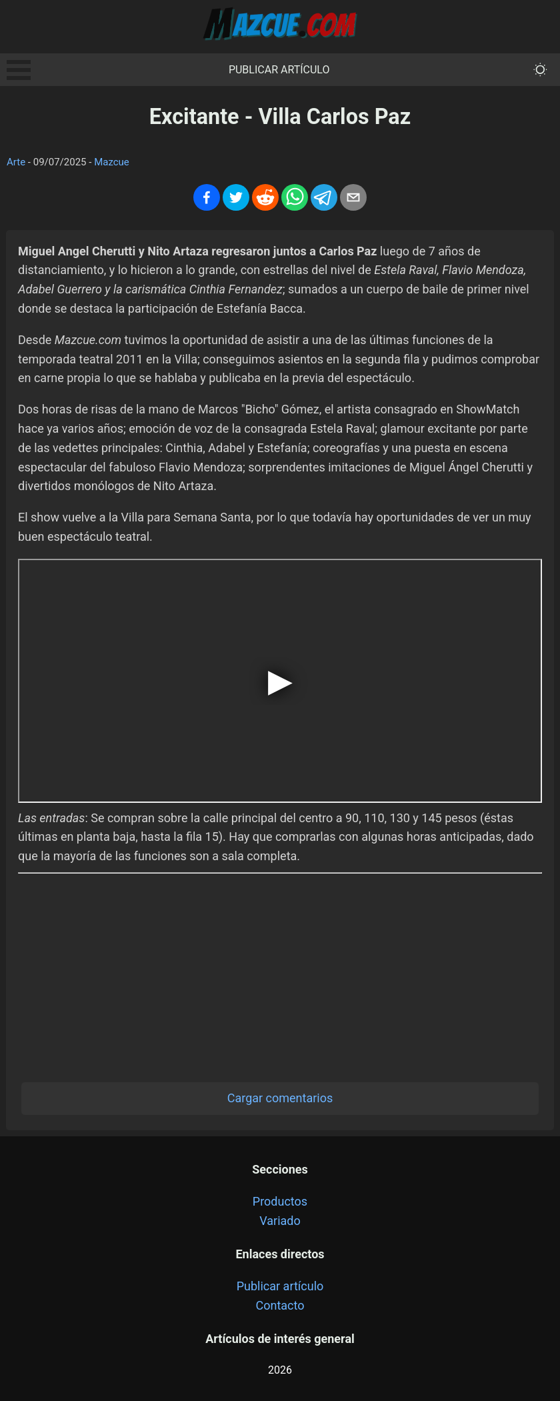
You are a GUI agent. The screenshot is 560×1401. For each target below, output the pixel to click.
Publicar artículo (279, 69)
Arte (16, 162)
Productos (280, 1201)
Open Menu (19, 70)
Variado (280, 1221)
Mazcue (111, 162)
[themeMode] (540, 69)
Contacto (279, 1305)
